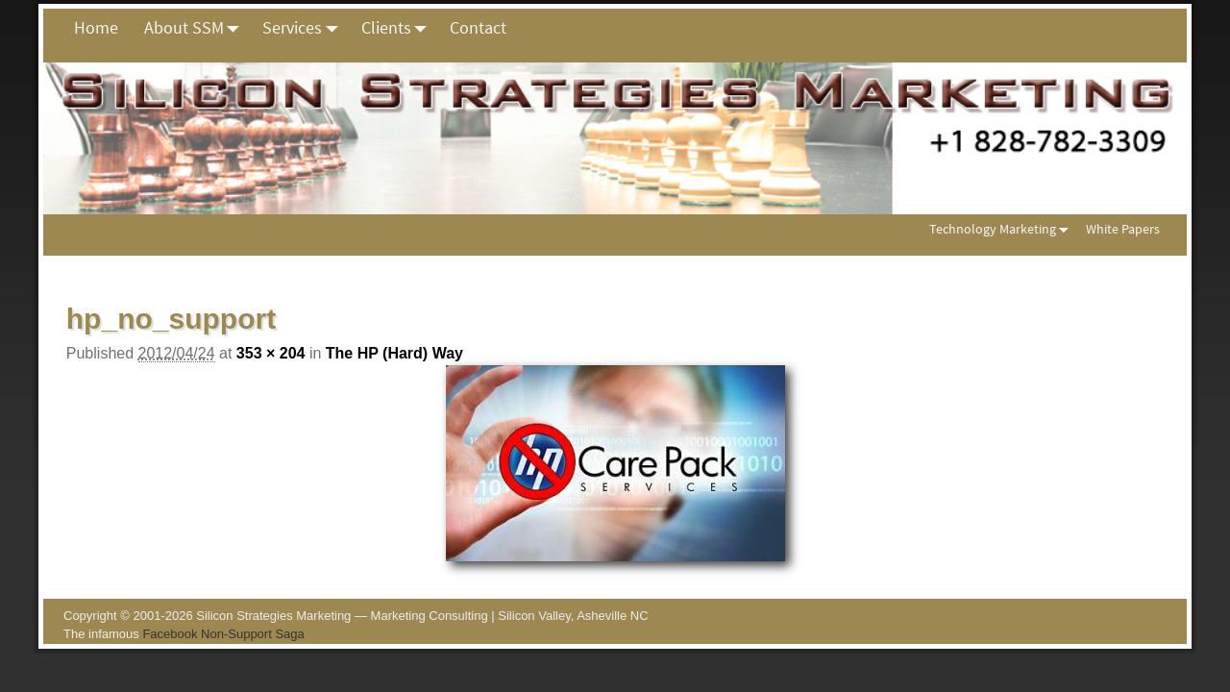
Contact (478, 27)
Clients (399, 28)
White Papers (1123, 228)
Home (96, 27)
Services (305, 28)
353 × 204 (271, 353)
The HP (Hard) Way (394, 353)
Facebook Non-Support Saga (223, 634)
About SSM (197, 28)
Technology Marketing (1002, 229)
